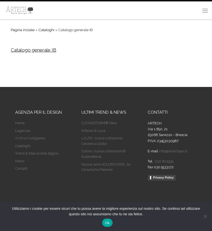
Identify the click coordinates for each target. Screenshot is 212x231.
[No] (205, 216)
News (19, 161)
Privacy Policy (163, 177)
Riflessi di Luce (93, 131)
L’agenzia (22, 131)
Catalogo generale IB (33, 50)
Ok (107, 223)
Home (20, 123)
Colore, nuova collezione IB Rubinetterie (103, 154)
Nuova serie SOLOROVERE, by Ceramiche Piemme (106, 167)
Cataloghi (46, 30)
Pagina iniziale (23, 30)
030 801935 (164, 161)
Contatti (21, 168)
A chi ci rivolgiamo (30, 138)
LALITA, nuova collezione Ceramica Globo (101, 141)
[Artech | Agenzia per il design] (19, 9)
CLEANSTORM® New (99, 123)
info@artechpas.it (173, 151)
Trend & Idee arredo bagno (36, 153)
